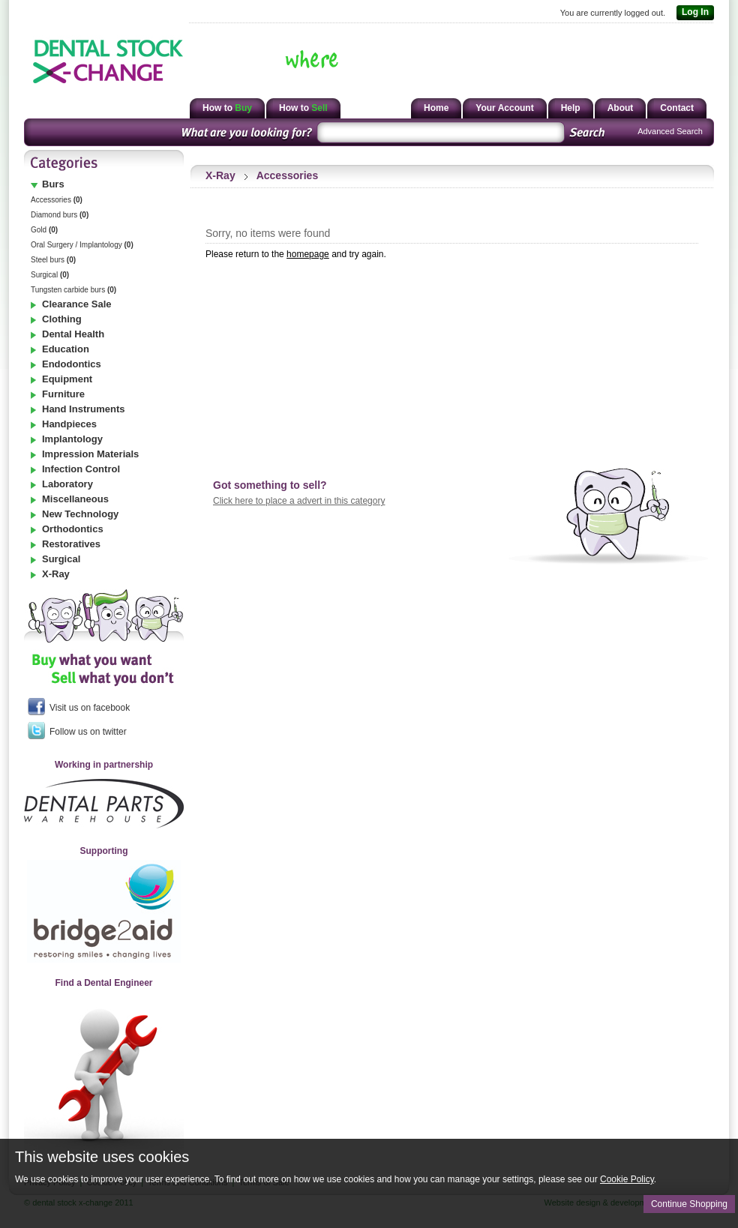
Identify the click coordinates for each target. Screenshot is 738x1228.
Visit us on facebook (79, 706)
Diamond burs (59, 215)
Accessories (56, 200)
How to (227, 108)
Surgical (50, 275)
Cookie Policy (627, 1179)
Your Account (504, 108)
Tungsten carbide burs (73, 290)
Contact (677, 108)
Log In (692, 12)
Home (436, 108)
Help (570, 108)
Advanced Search (670, 131)
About (621, 108)
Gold (44, 230)
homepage (307, 254)
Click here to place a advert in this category (299, 501)
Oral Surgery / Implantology (82, 245)
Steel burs (53, 260)
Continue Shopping (689, 1204)
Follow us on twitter (77, 730)
